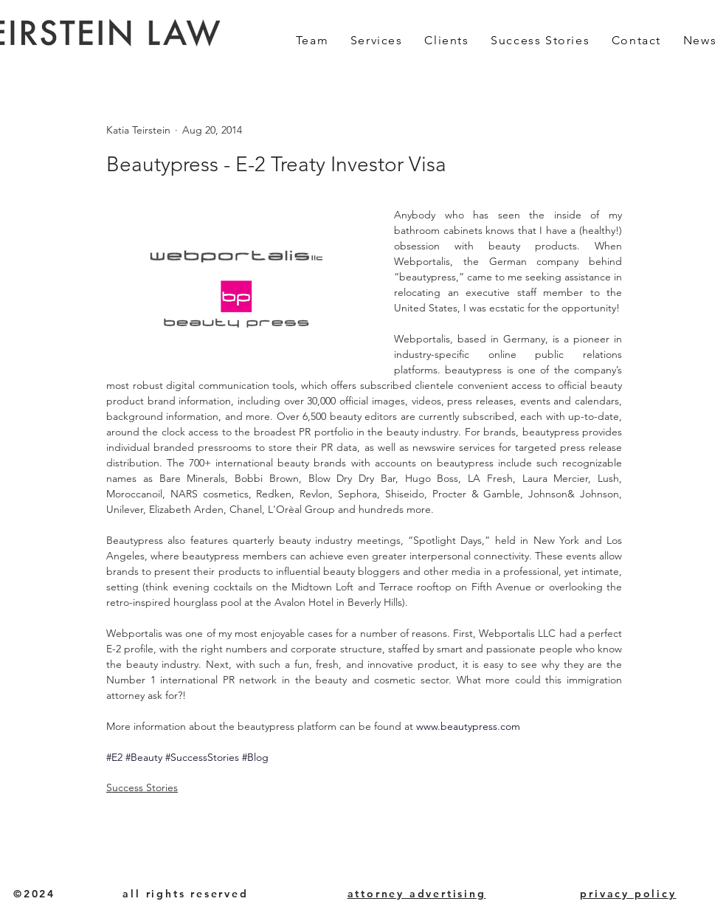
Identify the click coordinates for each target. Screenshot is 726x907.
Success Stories (142, 787)
